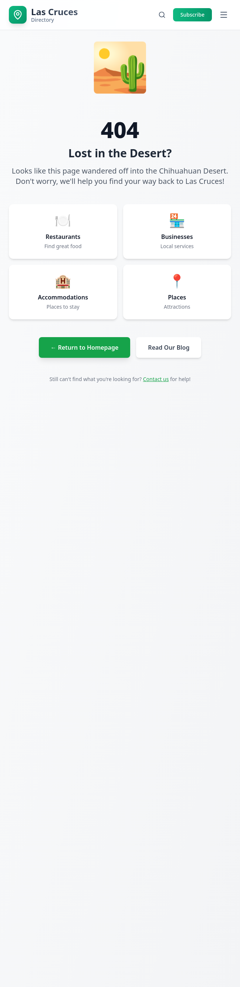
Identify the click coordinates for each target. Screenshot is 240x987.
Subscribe (192, 14)
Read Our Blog (168, 347)
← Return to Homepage (85, 347)
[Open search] (162, 14)
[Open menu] (223, 14)
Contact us (156, 379)
